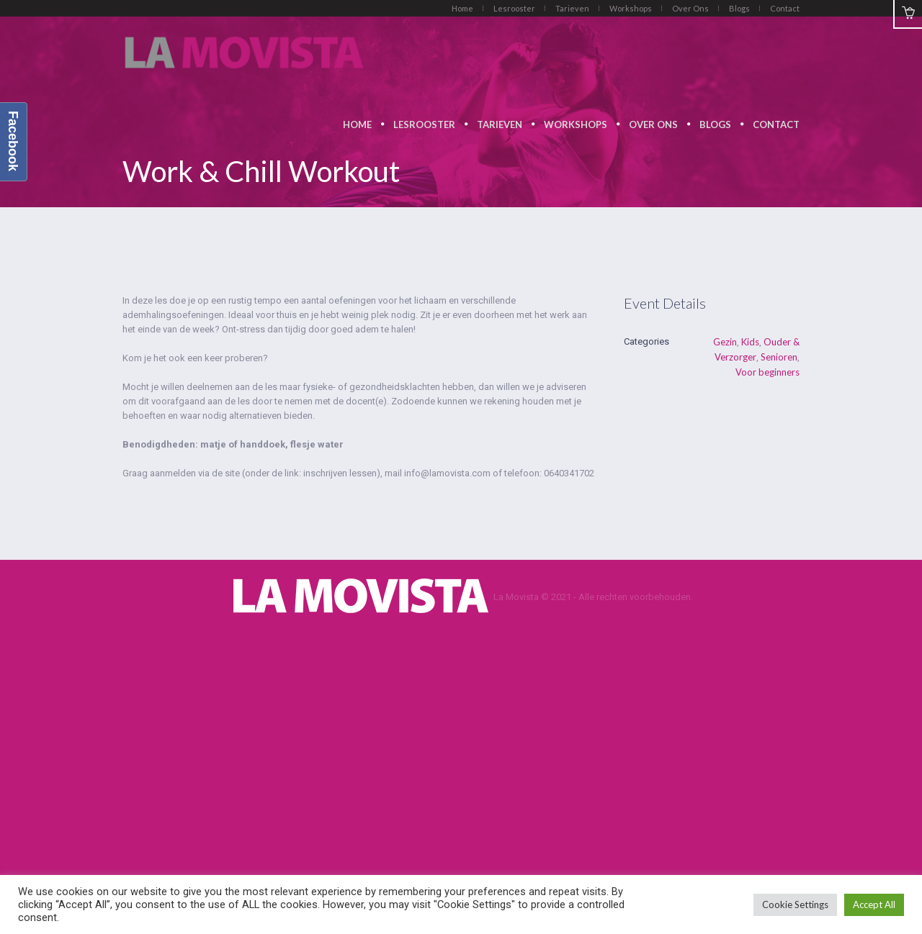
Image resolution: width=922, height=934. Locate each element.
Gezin (725, 342)
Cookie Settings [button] (795, 904)
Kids (750, 342)
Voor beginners (767, 372)
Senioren (779, 357)
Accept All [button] (874, 904)
